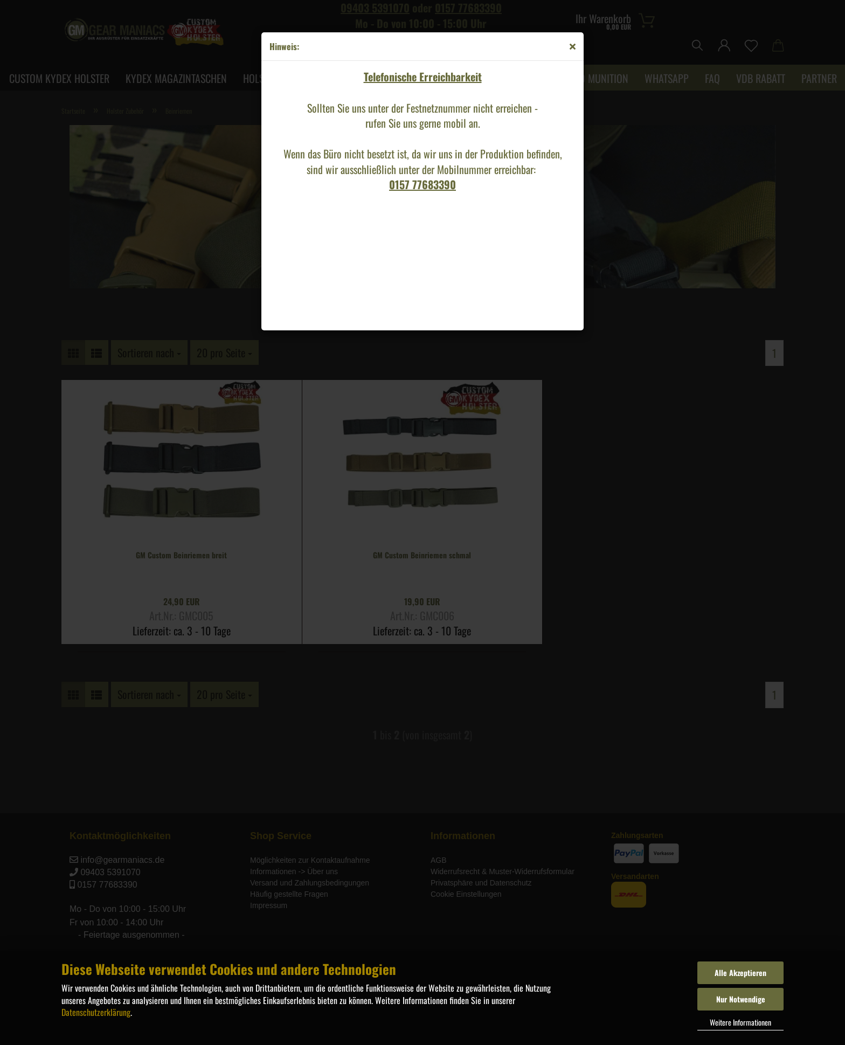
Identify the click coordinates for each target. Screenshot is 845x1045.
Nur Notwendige (740, 999)
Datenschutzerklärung (95, 1012)
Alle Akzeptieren (740, 972)
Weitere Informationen (740, 1022)
